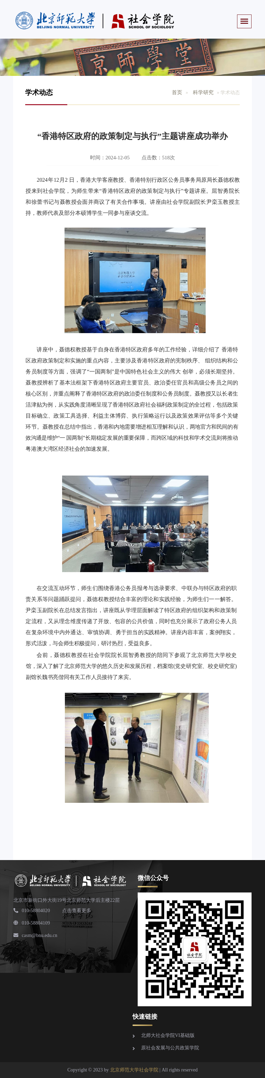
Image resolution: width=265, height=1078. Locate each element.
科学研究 (203, 92)
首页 (177, 92)
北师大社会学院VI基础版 (168, 1035)
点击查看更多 (76, 910)
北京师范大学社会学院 (134, 1069)
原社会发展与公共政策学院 (170, 1047)
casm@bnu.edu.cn (35, 935)
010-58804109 (31, 923)
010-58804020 (31, 910)
